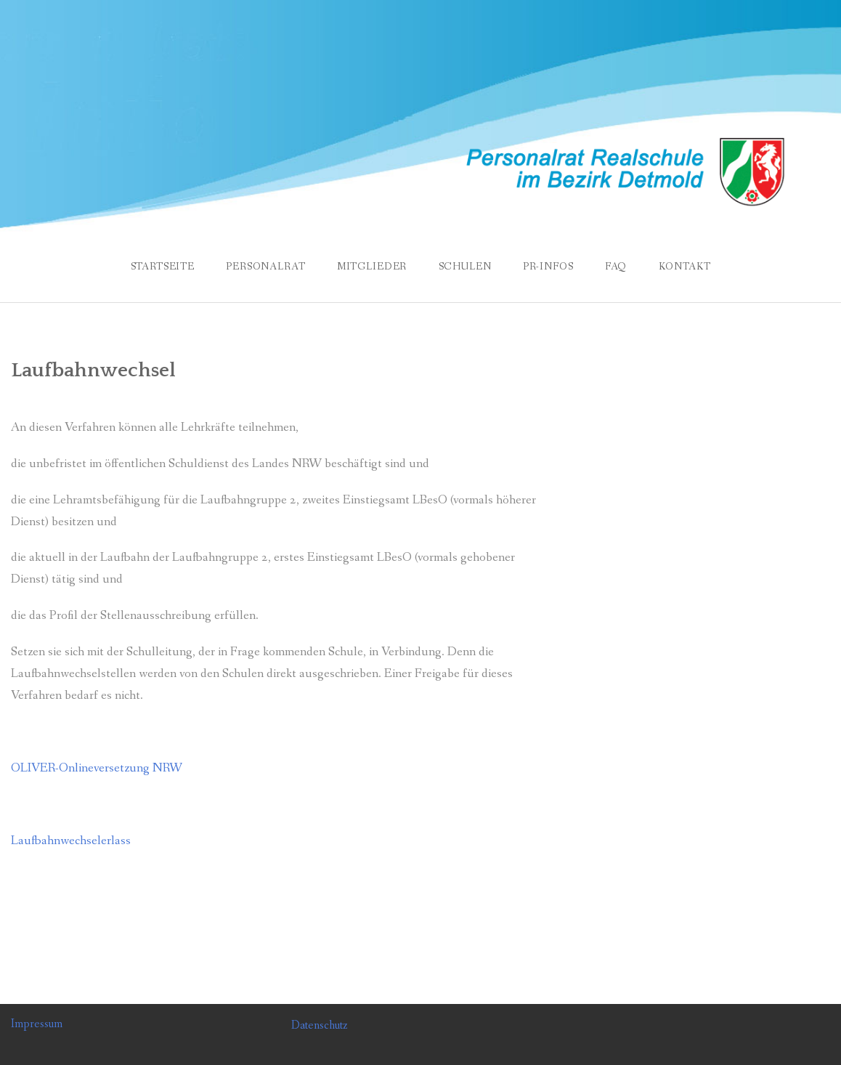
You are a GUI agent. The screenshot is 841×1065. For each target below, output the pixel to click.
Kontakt (685, 266)
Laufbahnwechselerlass (71, 841)
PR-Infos (548, 266)
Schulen (465, 266)
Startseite (163, 266)
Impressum (36, 1024)
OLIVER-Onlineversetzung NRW (96, 768)
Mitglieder (372, 266)
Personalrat (265, 266)
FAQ (616, 266)
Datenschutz (319, 1025)
